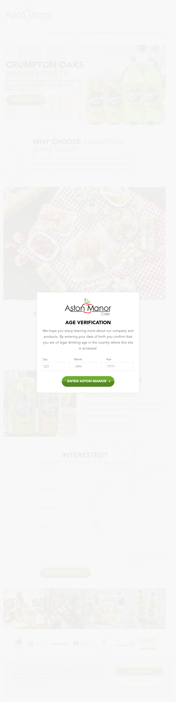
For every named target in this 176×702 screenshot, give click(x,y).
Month (78, 359)
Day (45, 359)
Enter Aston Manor (86, 381)
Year (108, 359)
